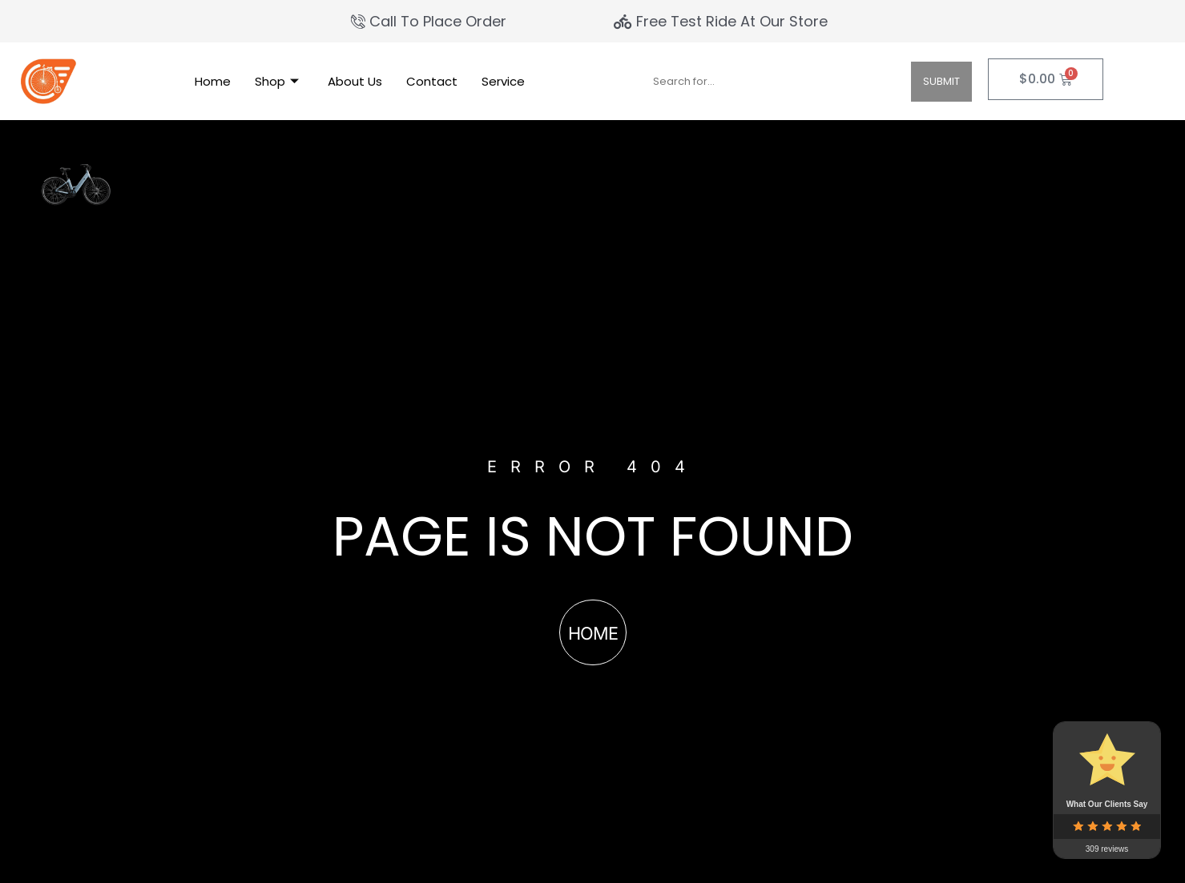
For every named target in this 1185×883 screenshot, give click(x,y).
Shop (277, 81)
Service (503, 81)
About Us (355, 81)
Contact (431, 81)
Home (213, 81)
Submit (941, 81)
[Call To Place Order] (430, 21)
